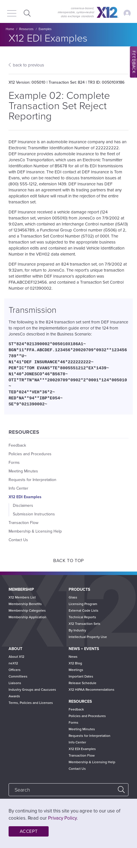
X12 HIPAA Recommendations (91, 690)
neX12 (13, 663)
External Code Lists (83, 610)
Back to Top (68, 561)
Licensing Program (83, 604)
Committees (18, 676)
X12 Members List (22, 597)
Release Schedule (82, 683)
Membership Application (27, 617)
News (73, 657)
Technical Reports (82, 617)
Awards (14, 696)
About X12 (16, 657)
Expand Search (26, 13)
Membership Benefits (25, 604)
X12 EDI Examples (25, 496)
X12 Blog (75, 663)
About (15, 648)
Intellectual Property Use (88, 637)
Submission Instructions (34, 514)
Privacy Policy (62, 818)
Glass (73, 597)
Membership (21, 589)
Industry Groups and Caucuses (32, 690)
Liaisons (15, 683)
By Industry (77, 630)
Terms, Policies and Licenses (31, 703)
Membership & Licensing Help (35, 531)
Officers (15, 670)
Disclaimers (23, 505)
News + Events (84, 648)
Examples (45, 29)
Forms (14, 462)
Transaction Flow (23, 522)
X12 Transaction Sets (84, 624)
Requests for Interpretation (32, 479)
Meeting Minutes (23, 471)
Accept (29, 831)
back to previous (28, 65)
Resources (26, 29)
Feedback (17, 445)
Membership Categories (27, 610)
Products (79, 589)
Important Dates (81, 676)
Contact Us (18, 539)
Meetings (76, 670)
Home (10, 29)
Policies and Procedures (30, 454)
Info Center (18, 488)
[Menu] (12, 13)
